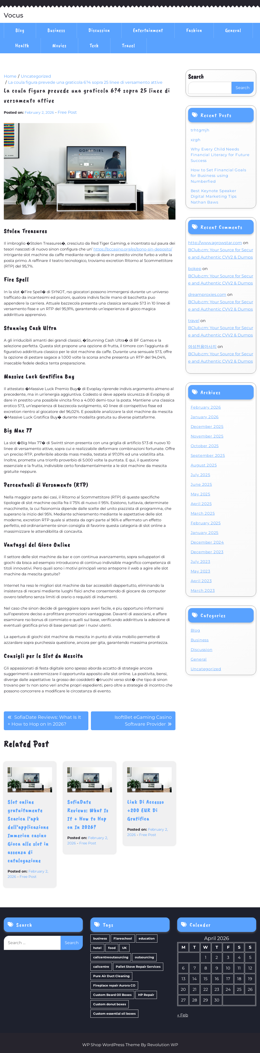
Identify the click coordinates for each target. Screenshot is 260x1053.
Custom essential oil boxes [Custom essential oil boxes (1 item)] (114, 1013)
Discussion (99, 30)
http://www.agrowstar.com (215, 242)
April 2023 (201, 580)
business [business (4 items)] (100, 938)
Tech (94, 45)
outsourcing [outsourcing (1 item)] (144, 957)
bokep (194, 268)
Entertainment (148, 30)
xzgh (196, 139)
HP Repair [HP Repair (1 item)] (146, 995)
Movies (59, 45)
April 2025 (201, 503)
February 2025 (206, 523)
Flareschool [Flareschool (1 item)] (122, 938)
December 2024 (207, 542)
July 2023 (200, 561)
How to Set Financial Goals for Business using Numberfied (218, 176)
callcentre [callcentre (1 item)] (101, 966)
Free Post (67, 112)
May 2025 (200, 494)
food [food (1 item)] (112, 948)
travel (193, 320)
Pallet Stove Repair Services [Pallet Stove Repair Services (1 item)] (138, 966)
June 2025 (201, 484)
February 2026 (206, 407)
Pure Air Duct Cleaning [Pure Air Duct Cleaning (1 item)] (111, 976)
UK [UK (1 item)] (124, 948)
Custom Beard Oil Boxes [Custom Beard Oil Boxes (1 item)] (112, 995)
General (233, 30)
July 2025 (200, 474)
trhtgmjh (200, 130)
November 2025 (207, 436)
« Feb (182, 1015)
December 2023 (207, 551)
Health (22, 45)
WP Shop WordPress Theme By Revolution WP (130, 1044)
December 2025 (207, 426)
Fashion (194, 30)
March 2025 (203, 513)
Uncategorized (206, 668)
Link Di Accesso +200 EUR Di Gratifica (145, 810)
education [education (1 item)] (147, 938)
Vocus (13, 15)
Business (56, 30)
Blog (19, 30)
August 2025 (204, 465)
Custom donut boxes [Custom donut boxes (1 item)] (109, 1004)
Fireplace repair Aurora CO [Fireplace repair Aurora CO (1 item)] (114, 985)
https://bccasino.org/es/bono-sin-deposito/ (132, 249)
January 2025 (205, 532)
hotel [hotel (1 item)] (97, 948)
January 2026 (205, 416)
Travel (128, 45)
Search (196, 77)
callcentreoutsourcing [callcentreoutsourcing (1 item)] (110, 957)
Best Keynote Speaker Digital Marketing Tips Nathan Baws (214, 196)
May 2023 (200, 571)
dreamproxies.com (207, 294)
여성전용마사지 (202, 346)
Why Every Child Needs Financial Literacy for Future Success (220, 155)
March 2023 (203, 590)
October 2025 (205, 445)
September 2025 (208, 455)
